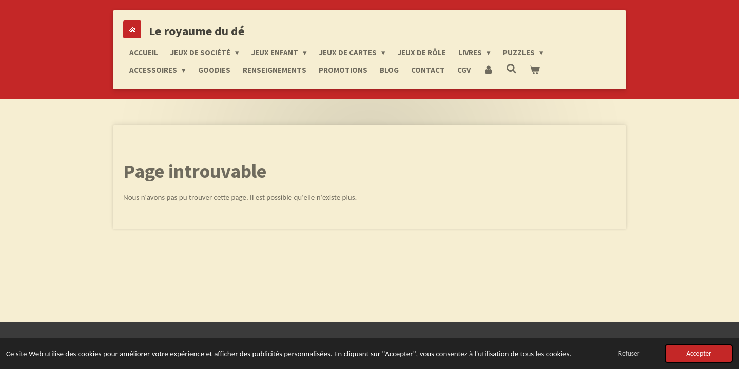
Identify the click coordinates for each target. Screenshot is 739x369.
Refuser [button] (629, 353)
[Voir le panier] (534, 70)
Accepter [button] (698, 353)
